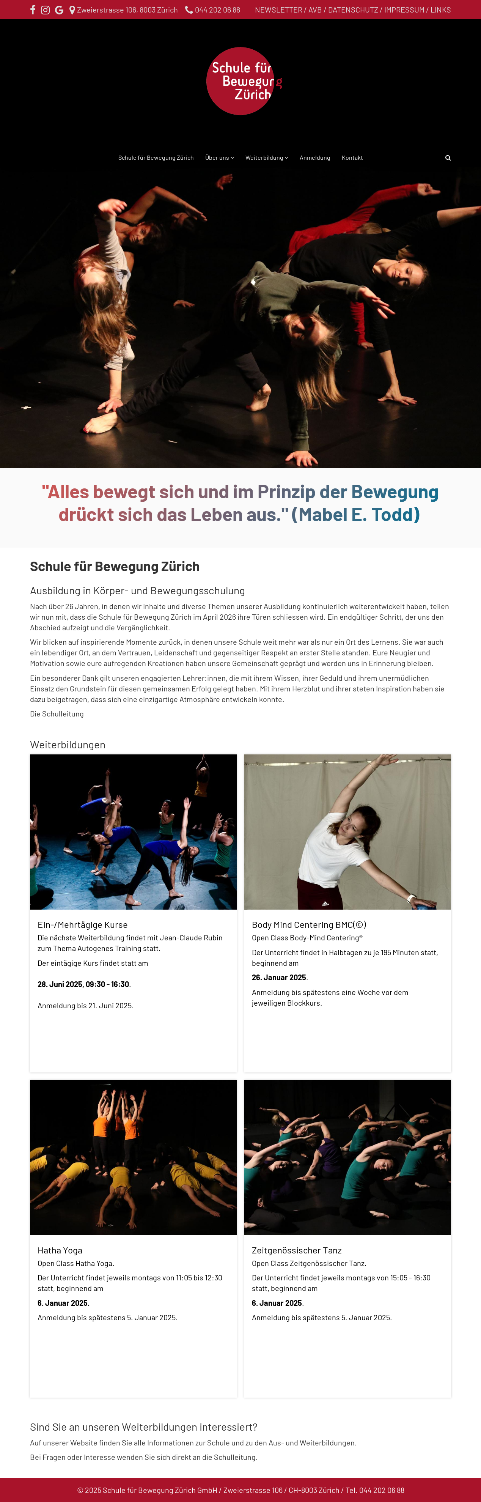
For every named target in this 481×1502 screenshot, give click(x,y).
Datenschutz (353, 9)
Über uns (217, 157)
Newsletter (278, 9)
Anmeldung (315, 157)
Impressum (404, 9)
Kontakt (352, 157)
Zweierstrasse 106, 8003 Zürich (124, 9)
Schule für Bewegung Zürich (156, 157)
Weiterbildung (265, 157)
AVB (315, 9)
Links (441, 9)
